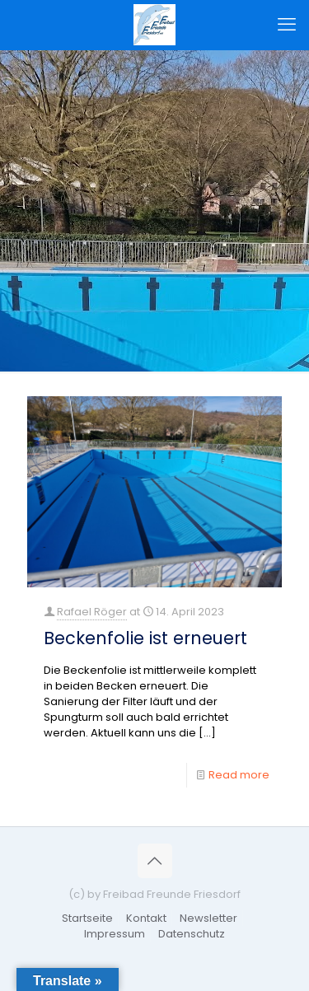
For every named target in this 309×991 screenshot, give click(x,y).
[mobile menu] (287, 25)
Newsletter (208, 918)
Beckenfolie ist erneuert (145, 638)
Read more (238, 775)
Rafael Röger (92, 611)
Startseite (87, 918)
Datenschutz (191, 934)
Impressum (114, 934)
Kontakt (146, 918)
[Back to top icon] (155, 861)
